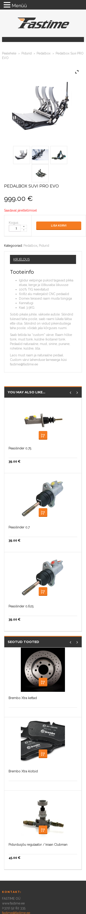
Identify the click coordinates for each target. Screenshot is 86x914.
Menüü (19, 5)
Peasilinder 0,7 (19, 527)
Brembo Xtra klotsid (23, 771)
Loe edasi (43, 435)
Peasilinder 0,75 (20, 448)
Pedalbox (43, 53)
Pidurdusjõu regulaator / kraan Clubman (38, 844)
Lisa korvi (59, 225)
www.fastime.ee (13, 903)
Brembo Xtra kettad (23, 698)
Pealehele (9, 53)
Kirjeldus (21, 259)
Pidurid (27, 53)
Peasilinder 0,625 (21, 606)
